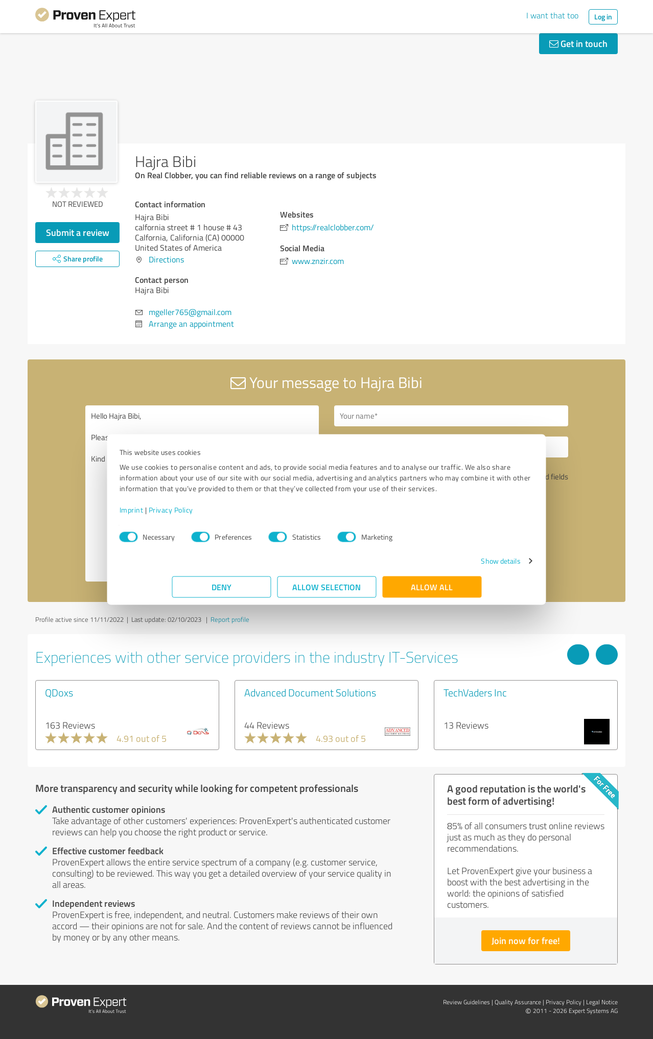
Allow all (432, 592)
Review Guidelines (466, 1002)
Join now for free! (526, 940)
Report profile (230, 619)
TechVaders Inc (475, 692)
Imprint (184, 515)
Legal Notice (602, 1002)
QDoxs (59, 692)
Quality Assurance (518, 1002)
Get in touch (578, 43)
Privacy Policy (223, 515)
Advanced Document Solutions (310, 692)
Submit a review (77, 232)
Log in (603, 16)
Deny (221, 592)
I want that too (552, 15)
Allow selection (326, 592)
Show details (448, 566)
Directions (166, 259)
